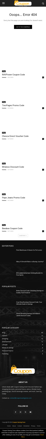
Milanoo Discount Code (13, 167)
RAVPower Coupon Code (13, 74)
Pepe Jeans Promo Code (13, 197)
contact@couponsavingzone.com (21, 398)
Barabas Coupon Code (12, 228)
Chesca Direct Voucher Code (15, 136)
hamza (4, 77)
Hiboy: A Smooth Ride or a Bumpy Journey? (30, 261)
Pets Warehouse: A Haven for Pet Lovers (29, 250)
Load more (23, 235)
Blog (4, 71)
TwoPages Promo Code (13, 105)
